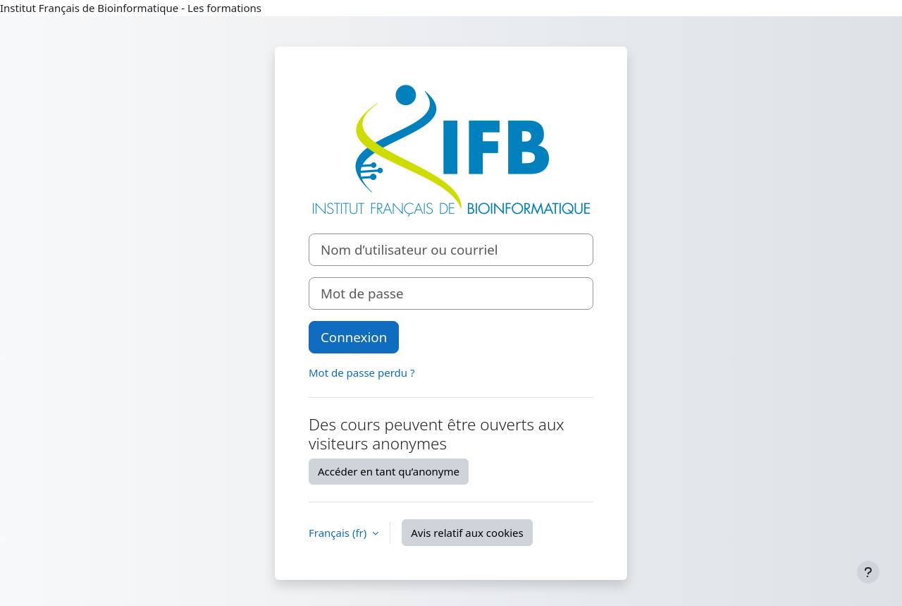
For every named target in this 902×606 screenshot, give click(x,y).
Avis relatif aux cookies (467, 533)
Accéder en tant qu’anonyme (388, 471)
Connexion (354, 337)
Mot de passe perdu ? (361, 372)
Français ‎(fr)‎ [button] (339, 533)
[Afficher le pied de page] (868, 572)
